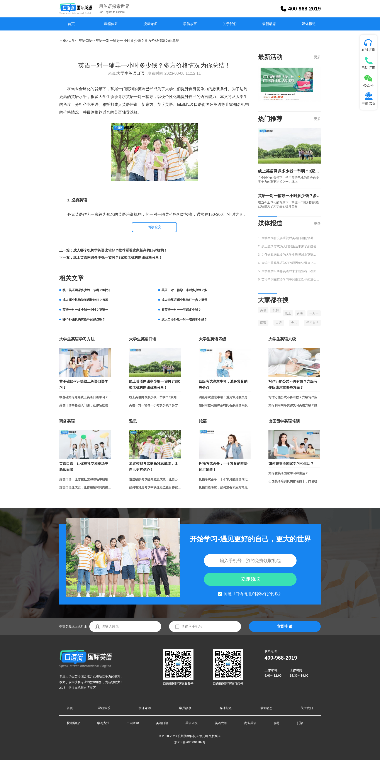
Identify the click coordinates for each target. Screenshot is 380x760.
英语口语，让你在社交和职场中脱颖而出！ (83, 466)
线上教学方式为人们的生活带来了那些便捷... (291, 246)
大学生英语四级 (212, 339)
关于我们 (230, 24)
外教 (300, 313)
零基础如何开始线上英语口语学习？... (85, 397)
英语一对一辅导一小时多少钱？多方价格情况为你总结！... (155, 405)
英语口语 (162, 723)
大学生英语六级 (282, 339)
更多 (317, 57)
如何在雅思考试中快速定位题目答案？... (155, 487)
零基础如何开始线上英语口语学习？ (83, 384)
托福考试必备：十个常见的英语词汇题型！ (223, 466)
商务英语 (67, 421)
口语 (279, 322)
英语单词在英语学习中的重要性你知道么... (290, 279)
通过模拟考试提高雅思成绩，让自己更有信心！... (155, 479)
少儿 (294, 322)
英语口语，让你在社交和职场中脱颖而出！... (85, 479)
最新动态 (269, 24)
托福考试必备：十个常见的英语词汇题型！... (225, 479)
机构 (276, 310)
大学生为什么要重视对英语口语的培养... (288, 238)
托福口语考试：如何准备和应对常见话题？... (225, 487)
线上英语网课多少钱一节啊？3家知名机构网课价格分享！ (117, 257)
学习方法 (312, 322)
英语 (263, 310)
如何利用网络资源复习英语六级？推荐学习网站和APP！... (294, 405)
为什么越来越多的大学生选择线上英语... (288, 254)
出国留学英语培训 (284, 421)
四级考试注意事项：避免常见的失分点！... (225, 397)
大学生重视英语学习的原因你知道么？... (288, 263)
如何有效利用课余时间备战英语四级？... (225, 405)
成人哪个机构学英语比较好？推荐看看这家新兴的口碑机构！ (120, 250)
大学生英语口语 (80, 40)
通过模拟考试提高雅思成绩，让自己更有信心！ (153, 466)
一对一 (314, 313)
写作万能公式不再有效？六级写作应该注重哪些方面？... (294, 397)
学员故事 (190, 24)
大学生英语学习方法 (77, 339)
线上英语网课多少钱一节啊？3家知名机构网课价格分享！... (155, 397)
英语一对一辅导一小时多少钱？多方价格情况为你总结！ (289, 196)
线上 (288, 313)
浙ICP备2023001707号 (189, 742)
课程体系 (111, 24)
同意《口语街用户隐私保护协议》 (253, 594)
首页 (71, 24)
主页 (62, 40)
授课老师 (150, 24)
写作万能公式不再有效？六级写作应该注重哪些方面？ (292, 384)
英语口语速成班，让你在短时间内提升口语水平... (85, 487)
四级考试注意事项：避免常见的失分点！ (223, 384)
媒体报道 (309, 24)
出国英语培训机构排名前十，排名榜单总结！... (294, 481)
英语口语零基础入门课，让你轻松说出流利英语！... (85, 405)
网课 (263, 322)
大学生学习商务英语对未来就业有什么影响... (291, 271)
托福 (203, 421)
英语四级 (191, 723)
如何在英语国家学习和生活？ (291, 463)
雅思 (133, 421)
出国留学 (133, 723)
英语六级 (221, 723)
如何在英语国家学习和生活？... (289, 473)
